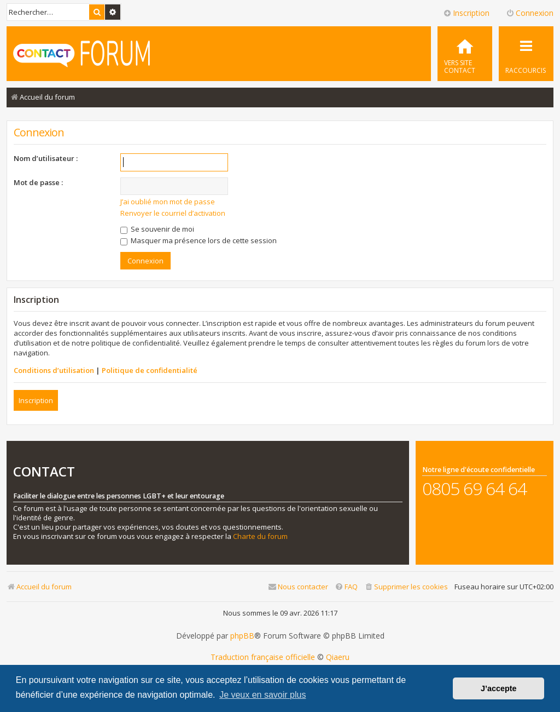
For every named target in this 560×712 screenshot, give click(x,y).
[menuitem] (465, 53)
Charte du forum (260, 536)
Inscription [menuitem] (466, 13)
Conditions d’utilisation (54, 370)
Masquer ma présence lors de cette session (198, 240)
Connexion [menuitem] (529, 13)
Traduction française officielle (263, 657)
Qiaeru (337, 657)
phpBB (242, 636)
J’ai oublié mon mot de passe (167, 201)
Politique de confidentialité (149, 370)
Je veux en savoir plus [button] (262, 694)
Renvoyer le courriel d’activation (172, 213)
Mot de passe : (38, 182)
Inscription (36, 400)
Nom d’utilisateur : (46, 158)
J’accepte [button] (499, 688)
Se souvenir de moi (157, 229)
